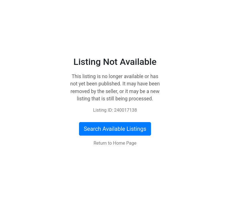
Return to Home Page (115, 143)
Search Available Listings (115, 128)
